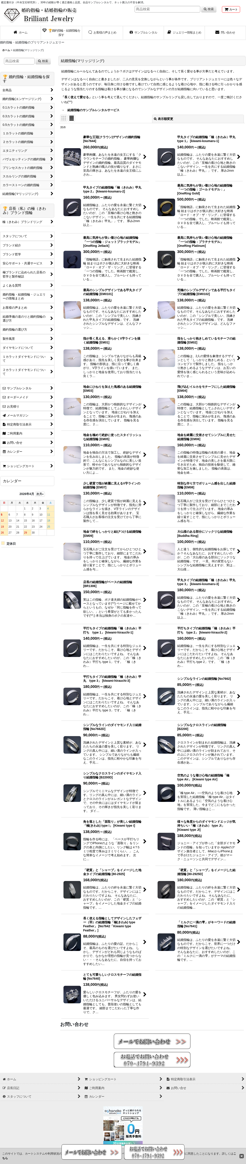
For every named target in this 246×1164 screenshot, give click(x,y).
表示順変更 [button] (163, 119)
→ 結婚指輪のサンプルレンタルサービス (90, 110)
